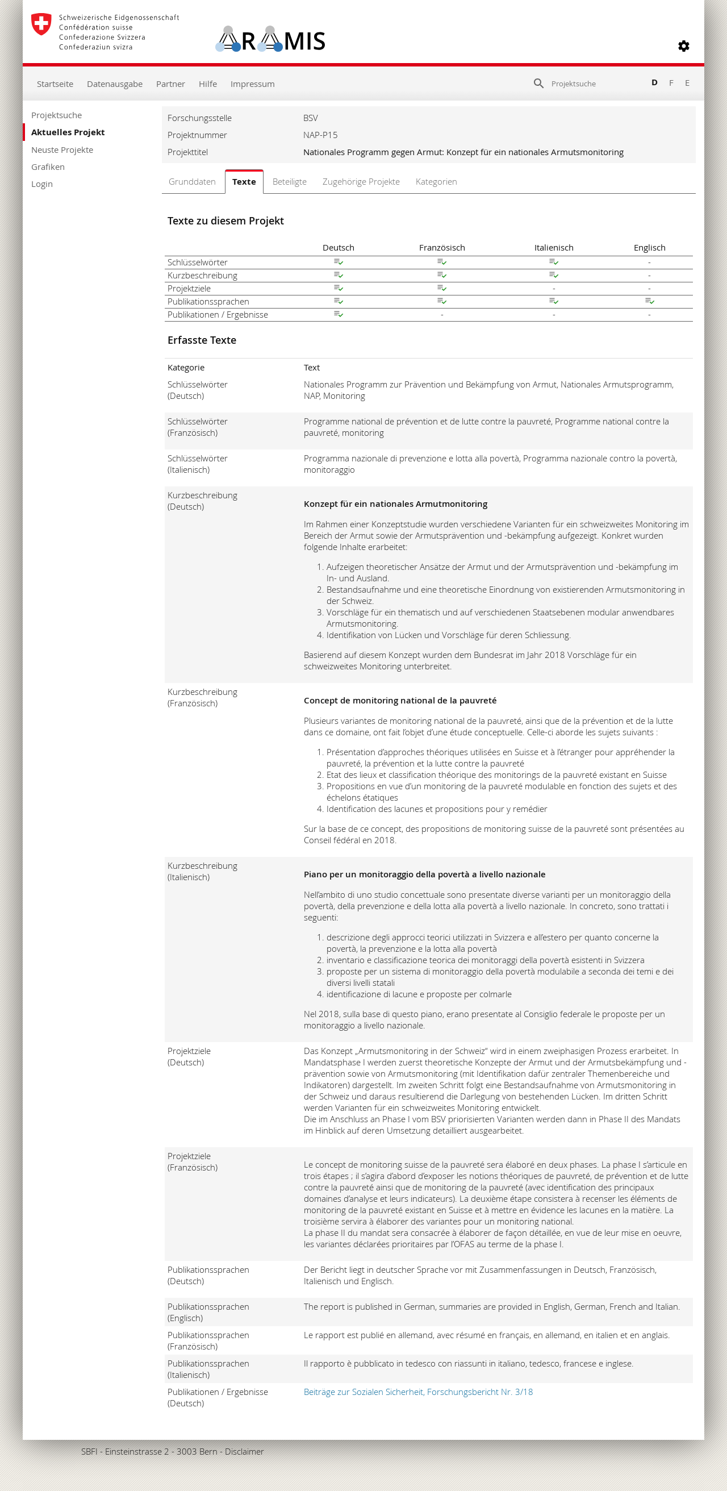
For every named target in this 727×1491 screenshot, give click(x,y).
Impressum (253, 83)
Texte (244, 182)
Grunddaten (192, 181)
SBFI (89, 1451)
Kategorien (436, 181)
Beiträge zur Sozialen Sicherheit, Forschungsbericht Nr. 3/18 (418, 1391)
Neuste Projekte (62, 149)
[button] (684, 46)
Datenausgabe (115, 83)
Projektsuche (56, 114)
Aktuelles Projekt (68, 132)
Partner (170, 83)
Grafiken (48, 166)
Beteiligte (290, 181)
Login (42, 183)
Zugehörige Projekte (361, 181)
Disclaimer (244, 1451)
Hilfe (208, 83)
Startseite (55, 83)
